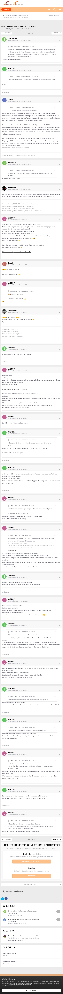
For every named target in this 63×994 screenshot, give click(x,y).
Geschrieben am (19, 40)
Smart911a (11, 68)
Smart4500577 (13, 38)
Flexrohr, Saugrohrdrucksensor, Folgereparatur (23, 911)
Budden (13, 921)
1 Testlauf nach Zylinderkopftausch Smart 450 (16, 252)
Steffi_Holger (15, 938)
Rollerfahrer (33, 76)
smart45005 (12, 310)
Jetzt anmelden (31, 876)
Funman (10, 99)
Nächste (55, 33)
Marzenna (14, 913)
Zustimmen (31, 990)
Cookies (11, 981)
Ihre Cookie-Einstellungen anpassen (21, 983)
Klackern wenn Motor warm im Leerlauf (14, 389)
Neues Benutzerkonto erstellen (31, 861)
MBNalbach (12, 187)
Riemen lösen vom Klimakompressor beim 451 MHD (24, 919)
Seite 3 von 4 (31, 33)
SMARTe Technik (26, 29)
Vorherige (8, 33)
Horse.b (10, 263)
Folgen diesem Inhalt (30, 884)
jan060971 (7, 29)
